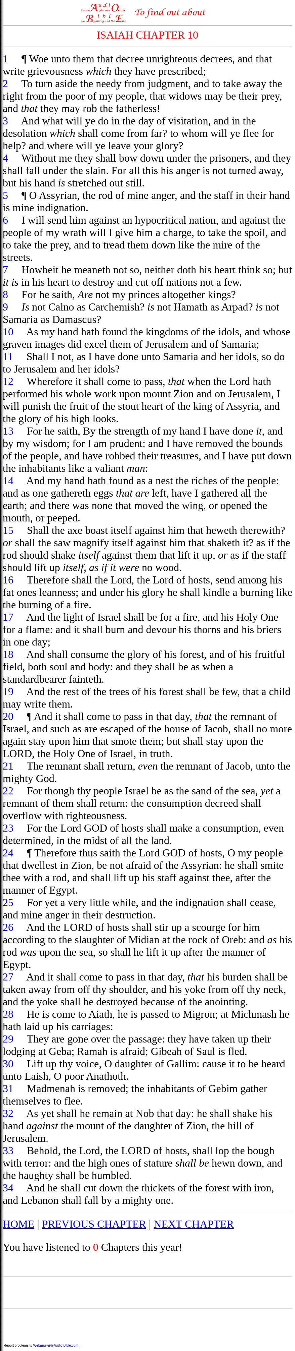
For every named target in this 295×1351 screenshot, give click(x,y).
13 (8, 431)
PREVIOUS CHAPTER (94, 1224)
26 (8, 927)
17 (8, 617)
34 (8, 1188)
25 (8, 902)
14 (8, 480)
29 (8, 1039)
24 (8, 853)
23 (8, 828)
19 (8, 691)
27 (8, 977)
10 (8, 332)
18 (8, 654)
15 (8, 530)
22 (8, 791)
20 (8, 716)
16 (8, 580)
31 (8, 1088)
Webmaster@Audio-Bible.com (55, 1345)
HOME (18, 1224)
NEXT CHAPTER (194, 1224)
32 (8, 1113)
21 (8, 766)
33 (8, 1150)
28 (8, 1014)
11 (8, 356)
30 (8, 1064)
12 (8, 381)
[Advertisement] (147, 1293)
